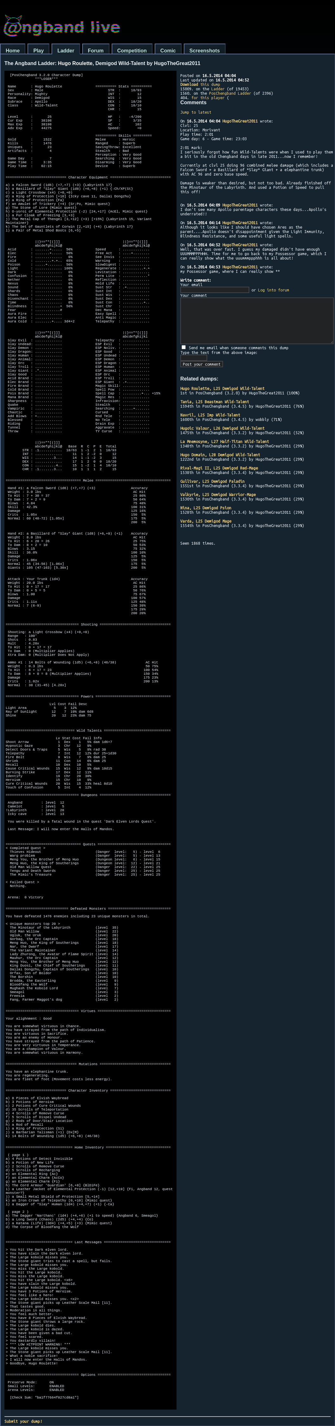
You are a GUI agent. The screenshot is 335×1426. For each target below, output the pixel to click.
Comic (168, 50)
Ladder (65, 50)
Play (38, 50)
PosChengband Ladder (230, 93)
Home (13, 50)
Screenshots (204, 50)
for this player (208, 97)
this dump (200, 84)
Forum (96, 50)
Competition (132, 50)
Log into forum (273, 290)
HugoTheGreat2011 (240, 121)
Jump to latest (195, 112)
